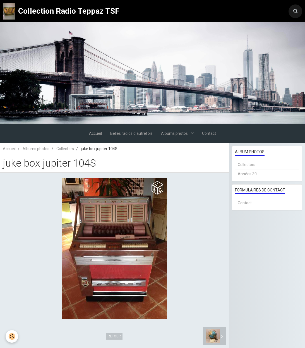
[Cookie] (12, 336)
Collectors (65, 149)
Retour (114, 336)
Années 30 (247, 174)
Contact (209, 133)
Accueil (95, 133)
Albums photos (175, 133)
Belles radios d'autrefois (131, 133)
